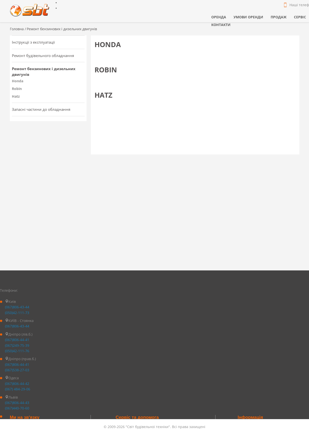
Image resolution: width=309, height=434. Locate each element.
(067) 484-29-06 (17, 389)
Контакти (221, 24)
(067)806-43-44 (17, 307)
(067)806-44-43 (17, 402)
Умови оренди (248, 17)
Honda (17, 81)
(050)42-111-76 (17, 350)
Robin (17, 88)
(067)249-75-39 (17, 345)
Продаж (278, 17)
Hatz (16, 96)
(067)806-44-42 (17, 383)
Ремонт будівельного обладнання (43, 55)
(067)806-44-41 (17, 339)
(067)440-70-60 (17, 408)
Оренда (218, 17)
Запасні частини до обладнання (41, 109)
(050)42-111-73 (17, 312)
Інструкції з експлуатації (33, 42)
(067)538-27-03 (17, 370)
